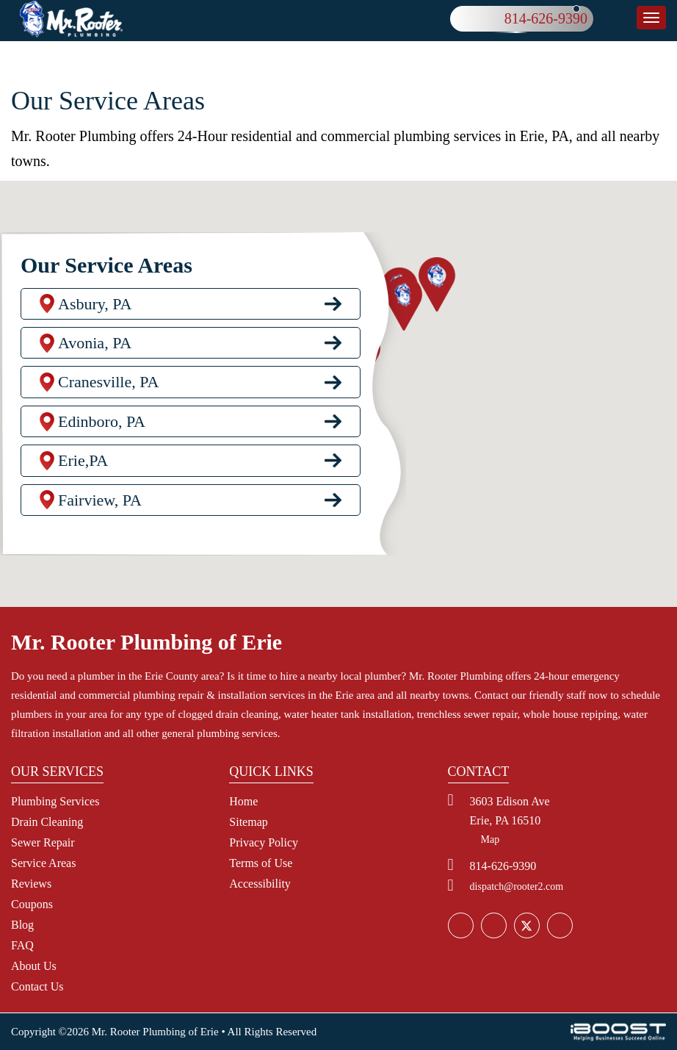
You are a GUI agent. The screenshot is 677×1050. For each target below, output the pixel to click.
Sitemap (248, 822)
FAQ (22, 945)
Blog (22, 924)
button (651, 17)
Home (243, 801)
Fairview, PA (100, 505)
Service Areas (43, 863)
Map (490, 839)
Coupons (32, 904)
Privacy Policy (263, 842)
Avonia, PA (94, 348)
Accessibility (260, 883)
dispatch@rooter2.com (517, 886)
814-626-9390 (545, 18)
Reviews (31, 883)
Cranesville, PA (108, 387)
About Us (34, 966)
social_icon (526, 926)
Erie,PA (83, 466)
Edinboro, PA (101, 426)
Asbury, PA (94, 309)
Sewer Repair (43, 842)
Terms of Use (260, 863)
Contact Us (37, 986)
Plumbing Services (55, 801)
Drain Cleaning (47, 822)
